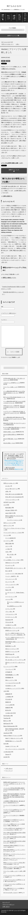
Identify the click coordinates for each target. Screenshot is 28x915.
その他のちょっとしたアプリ (13, 688)
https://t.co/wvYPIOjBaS (10, 460)
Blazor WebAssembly (9, 726)
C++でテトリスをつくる (13, 520)
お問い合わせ (14, 17)
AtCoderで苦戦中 (10, 510)
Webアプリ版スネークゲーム (13, 738)
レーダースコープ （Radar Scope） (15, 592)
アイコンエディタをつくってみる (12, 532)
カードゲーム (7, 540)
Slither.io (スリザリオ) (11, 562)
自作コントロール (8, 522)
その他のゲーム (9, 625)
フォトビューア (9, 669)
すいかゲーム (9, 565)
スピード (7, 546)
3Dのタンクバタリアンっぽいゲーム (15, 662)
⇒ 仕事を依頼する (6, 196)
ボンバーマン (9, 581)
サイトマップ (8, 17)
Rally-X (7, 590)
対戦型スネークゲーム (11, 630)
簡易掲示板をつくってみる (12, 741)
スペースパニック (10, 596)
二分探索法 (8, 696)
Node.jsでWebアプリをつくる (12, 735)
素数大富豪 (8, 543)
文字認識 (7, 672)
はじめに (7, 486)
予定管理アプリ (9, 685)
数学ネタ (6, 720)
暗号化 (7, 710)
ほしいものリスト (19, 17)
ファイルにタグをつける (11, 683)
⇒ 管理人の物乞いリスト (8, 277)
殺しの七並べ (10, 554)
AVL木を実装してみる (9, 443)
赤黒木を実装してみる (9, 431)
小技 (5, 691)
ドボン (7, 557)
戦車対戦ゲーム (9, 646)
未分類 (8, 60)
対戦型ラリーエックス (11, 651)
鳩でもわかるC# (14, 6)
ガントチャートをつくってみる (13, 749)
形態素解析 (8, 677)
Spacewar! (8, 619)
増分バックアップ (10, 680)
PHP (5, 743)
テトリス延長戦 (9, 538)
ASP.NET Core (7, 502)
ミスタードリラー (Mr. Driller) (13, 573)
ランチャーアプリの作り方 (10, 805)
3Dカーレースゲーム (10, 657)
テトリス (6, 535)
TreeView (6, 718)
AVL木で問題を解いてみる (10, 438)
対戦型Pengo (8, 654)
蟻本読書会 (8, 507)
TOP (7, 42)
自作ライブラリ (8, 525)
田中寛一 (17, 830)
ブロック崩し (9, 611)
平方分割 (7, 699)
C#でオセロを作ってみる (10, 892)
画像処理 (7, 707)
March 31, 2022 (19, 469)
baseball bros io (12, 802)
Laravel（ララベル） (10, 746)
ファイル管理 (9, 705)
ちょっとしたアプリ (9, 666)
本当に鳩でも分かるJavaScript (13, 497)
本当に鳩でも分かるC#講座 (12, 494)
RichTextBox (7, 715)
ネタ (5, 505)
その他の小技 (9, 713)
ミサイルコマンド (10, 614)
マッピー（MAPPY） (11, 576)
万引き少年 (8, 622)
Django (7, 754)
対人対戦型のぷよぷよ (13, 606)
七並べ (7, 551)
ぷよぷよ (7, 599)
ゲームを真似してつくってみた (12, 560)
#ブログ (9, 461)
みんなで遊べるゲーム (11, 488)
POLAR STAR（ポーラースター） (14, 568)
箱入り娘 (7, 571)
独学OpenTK (7, 723)
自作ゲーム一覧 (3, 17)
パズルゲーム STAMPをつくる (11, 382)
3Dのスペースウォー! (11, 648)
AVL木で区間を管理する (9, 434)
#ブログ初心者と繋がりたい (14, 463)
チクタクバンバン (10, 617)
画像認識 (7, 694)
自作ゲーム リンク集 (13, 35)
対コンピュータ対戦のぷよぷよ (15, 602)
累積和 (7, 702)
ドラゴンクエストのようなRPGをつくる (14, 875)
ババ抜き (7, 549)
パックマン (8, 587)
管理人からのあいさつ (9, 483)
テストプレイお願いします (10, 387)
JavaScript (6, 733)
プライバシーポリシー (25, 17)
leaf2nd (10, 847)
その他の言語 (7, 751)
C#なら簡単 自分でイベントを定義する (13, 888)
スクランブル (9, 609)
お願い (3, 60)
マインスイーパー (10, 579)
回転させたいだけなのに (8, 68)
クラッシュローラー (10, 584)
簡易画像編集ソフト (10, 674)
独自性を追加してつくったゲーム (12, 627)
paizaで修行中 (9, 513)
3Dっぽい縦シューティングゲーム (14, 659)
